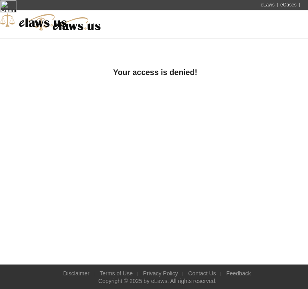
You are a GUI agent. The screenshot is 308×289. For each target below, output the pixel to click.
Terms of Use (116, 273)
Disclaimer (76, 273)
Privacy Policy (160, 273)
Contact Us (202, 273)
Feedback (238, 273)
